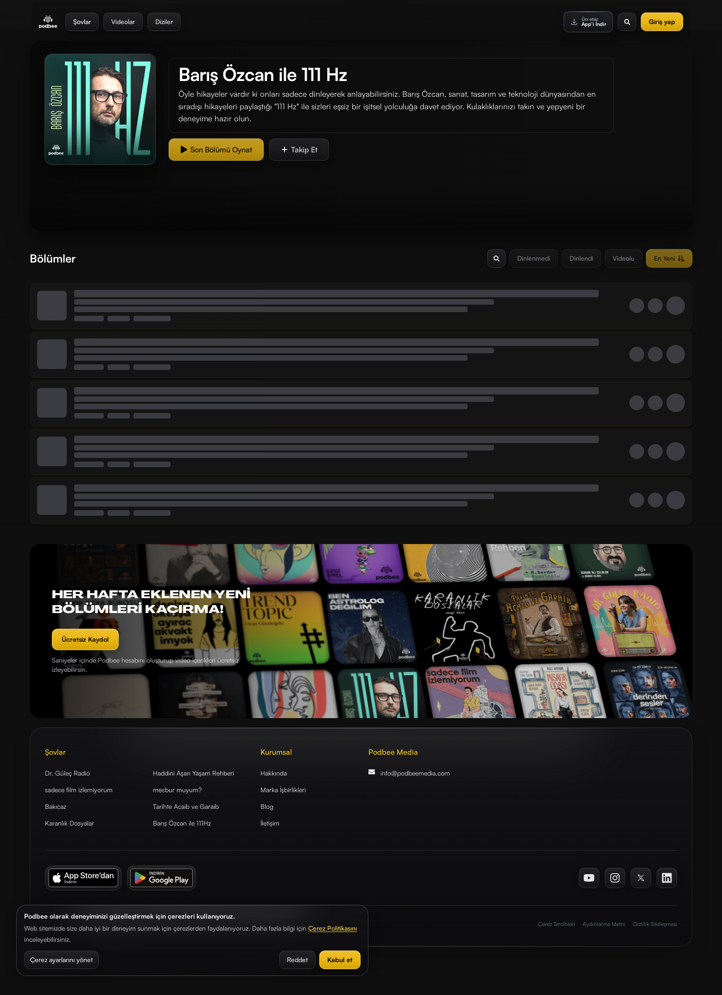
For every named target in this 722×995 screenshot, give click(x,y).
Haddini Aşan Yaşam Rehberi (193, 773)
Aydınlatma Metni (604, 923)
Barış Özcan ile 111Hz (182, 823)
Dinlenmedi (533, 258)
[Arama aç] (627, 21)
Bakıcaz (55, 806)
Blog (266, 806)
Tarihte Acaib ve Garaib (186, 806)
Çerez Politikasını (332, 928)
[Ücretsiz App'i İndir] (588, 20)
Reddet (297, 960)
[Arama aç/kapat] (496, 258)
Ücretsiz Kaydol (85, 639)
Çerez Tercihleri (556, 923)
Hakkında (273, 773)
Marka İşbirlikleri (283, 790)
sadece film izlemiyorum (79, 790)
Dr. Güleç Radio (67, 773)
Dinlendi (581, 258)
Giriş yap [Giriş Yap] (662, 21)
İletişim (269, 823)
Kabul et (340, 960)
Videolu (623, 258)
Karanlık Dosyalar (69, 823)
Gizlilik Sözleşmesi (655, 923)
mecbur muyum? (177, 790)
